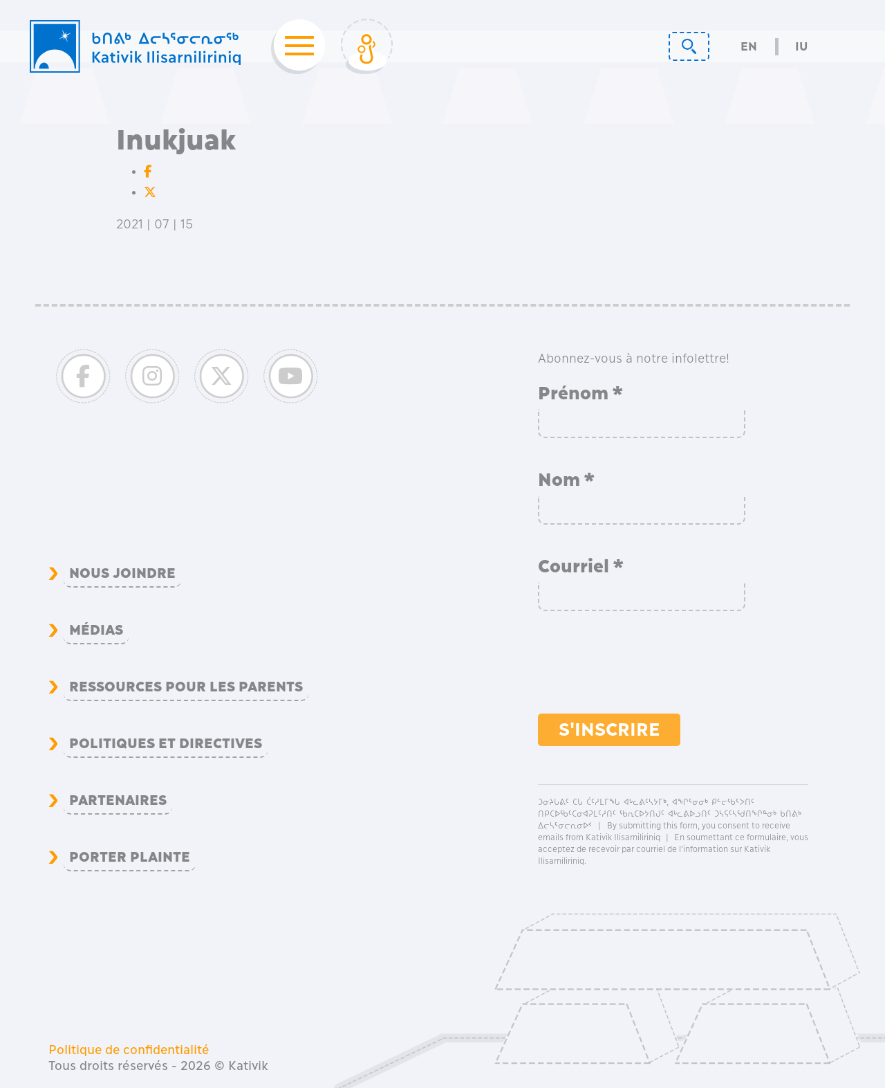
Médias (96, 630)
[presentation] (643, 669)
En (748, 47)
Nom (566, 480)
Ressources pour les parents (186, 686)
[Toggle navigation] (295, 46)
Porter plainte (129, 857)
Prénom (581, 393)
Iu (801, 47)
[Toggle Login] (367, 46)
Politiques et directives (165, 743)
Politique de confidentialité (128, 1050)
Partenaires (118, 800)
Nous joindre (122, 573)
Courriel (581, 566)
